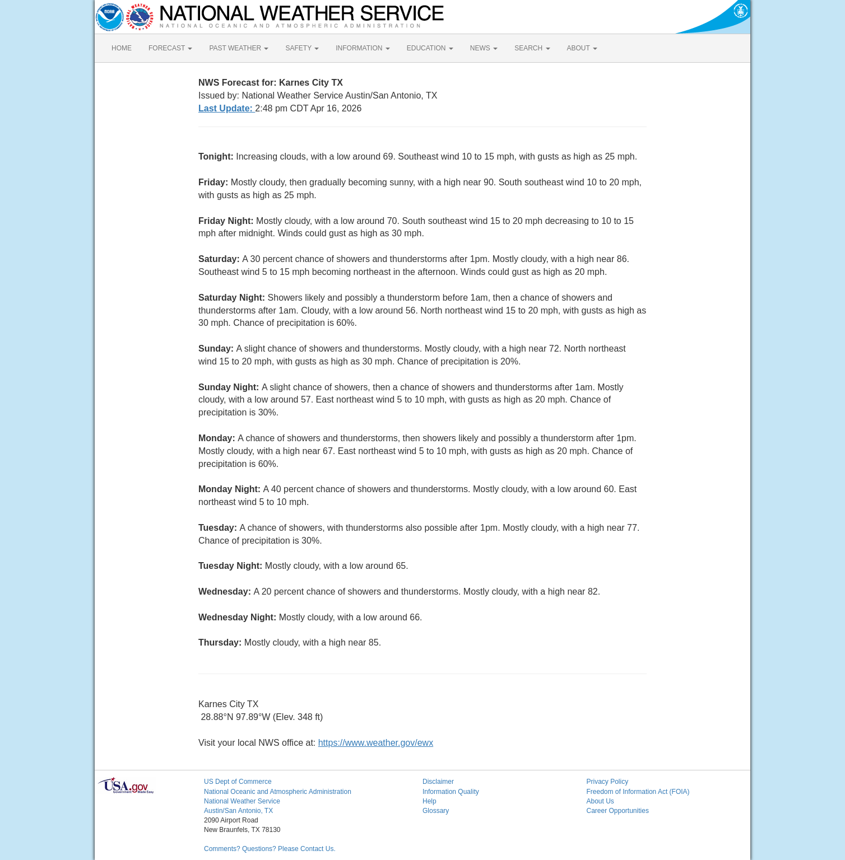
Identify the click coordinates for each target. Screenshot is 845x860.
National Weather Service (242, 801)
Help (429, 801)
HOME (122, 48)
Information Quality (450, 792)
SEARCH (532, 48)
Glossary (435, 811)
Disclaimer (438, 782)
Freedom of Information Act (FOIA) (638, 792)
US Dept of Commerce (238, 782)
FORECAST (170, 48)
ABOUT (582, 48)
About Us (600, 801)
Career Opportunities (618, 811)
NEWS (484, 48)
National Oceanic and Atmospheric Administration (277, 792)
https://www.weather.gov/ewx (375, 742)
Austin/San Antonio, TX (238, 811)
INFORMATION (362, 48)
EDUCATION (430, 48)
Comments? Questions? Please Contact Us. (270, 849)
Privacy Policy (608, 782)
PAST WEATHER (238, 48)
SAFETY (302, 48)
